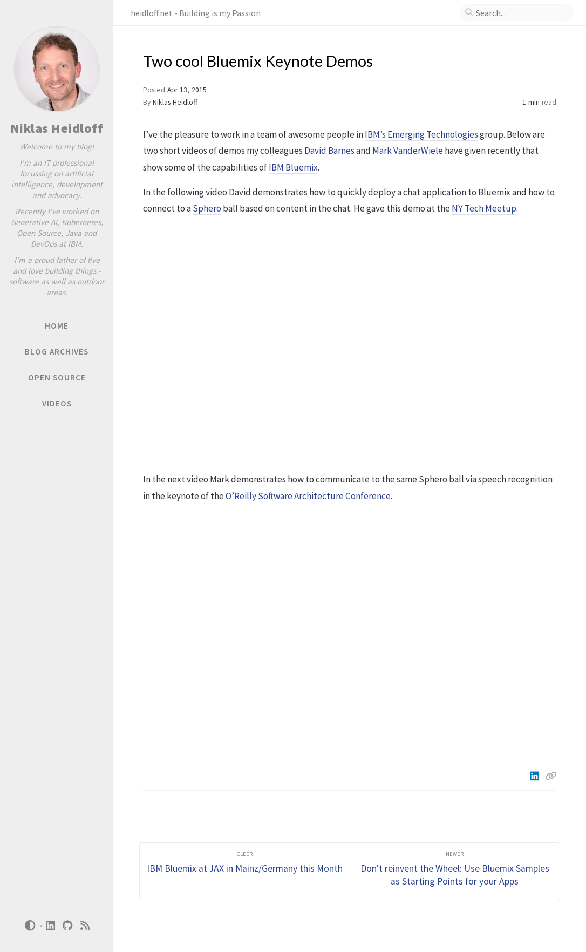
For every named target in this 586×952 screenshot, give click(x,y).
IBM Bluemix (293, 167)
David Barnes (329, 151)
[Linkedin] (535, 776)
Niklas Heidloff (57, 128)
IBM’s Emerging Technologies (421, 134)
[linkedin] (50, 926)
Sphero (207, 208)
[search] (520, 13)
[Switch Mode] (29, 925)
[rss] (85, 926)
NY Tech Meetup (484, 208)
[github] (68, 926)
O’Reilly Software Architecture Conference (308, 496)
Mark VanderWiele (407, 151)
